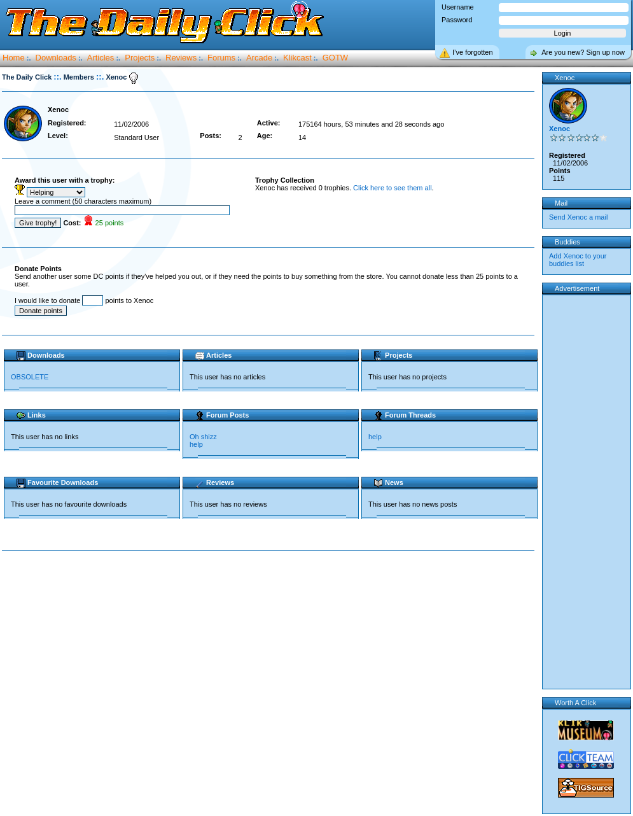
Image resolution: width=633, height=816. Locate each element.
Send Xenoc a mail (578, 217)
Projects (140, 57)
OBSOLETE (29, 377)
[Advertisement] (271, 652)
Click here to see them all (392, 188)
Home (14, 57)
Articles (101, 57)
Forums (221, 57)
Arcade (259, 57)
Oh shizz (203, 436)
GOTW (335, 57)
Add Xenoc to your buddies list (578, 259)
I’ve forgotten (472, 52)
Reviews (181, 57)
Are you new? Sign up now (583, 52)
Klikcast (297, 57)
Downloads (56, 57)
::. (57, 76)
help (196, 444)
